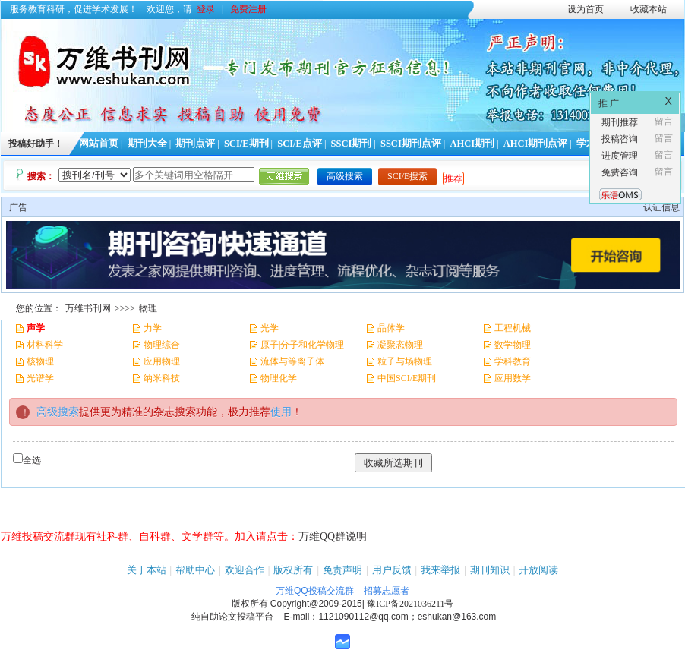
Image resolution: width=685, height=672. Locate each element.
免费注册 (248, 9)
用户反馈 (392, 570)
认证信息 (661, 207)
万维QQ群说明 (332, 536)
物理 (148, 308)
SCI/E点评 (299, 143)
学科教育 (512, 361)
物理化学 (278, 378)
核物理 (40, 361)
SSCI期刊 (351, 143)
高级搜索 (345, 176)
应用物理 (162, 361)
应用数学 (512, 378)
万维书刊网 (88, 308)
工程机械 (512, 328)
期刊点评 (195, 143)
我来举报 (440, 570)
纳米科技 (162, 378)
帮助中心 (195, 570)
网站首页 (98, 143)
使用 (281, 412)
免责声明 (342, 570)
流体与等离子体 (292, 361)
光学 (269, 328)
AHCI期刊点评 (535, 143)
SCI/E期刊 (246, 143)
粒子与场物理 (404, 361)
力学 (153, 328)
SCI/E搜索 (407, 176)
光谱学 (40, 378)
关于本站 (146, 570)
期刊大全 (147, 143)
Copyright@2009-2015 (316, 603)
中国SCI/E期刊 (406, 378)
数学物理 (512, 344)
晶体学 (391, 328)
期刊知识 (490, 570)
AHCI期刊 (472, 143)
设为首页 (585, 9)
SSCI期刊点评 (410, 143)
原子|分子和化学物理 (302, 344)
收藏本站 (648, 9)
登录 (206, 9)
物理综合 (162, 344)
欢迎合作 (244, 570)
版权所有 (293, 570)
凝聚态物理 (400, 344)
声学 (36, 328)
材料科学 (45, 344)
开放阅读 (538, 570)
